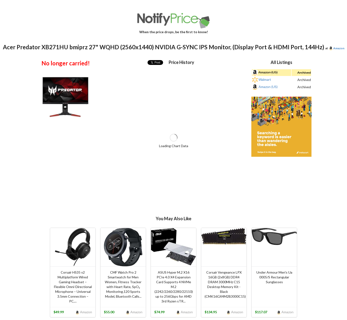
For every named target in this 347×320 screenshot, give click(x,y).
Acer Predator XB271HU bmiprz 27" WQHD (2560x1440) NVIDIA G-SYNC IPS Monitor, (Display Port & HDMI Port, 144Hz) (163, 47)
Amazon (338, 48)
